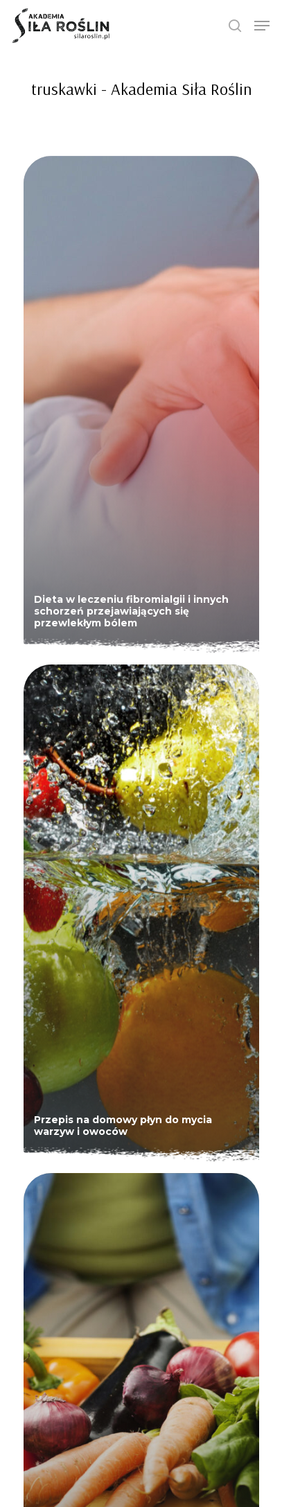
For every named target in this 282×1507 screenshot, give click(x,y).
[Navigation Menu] (262, 26)
